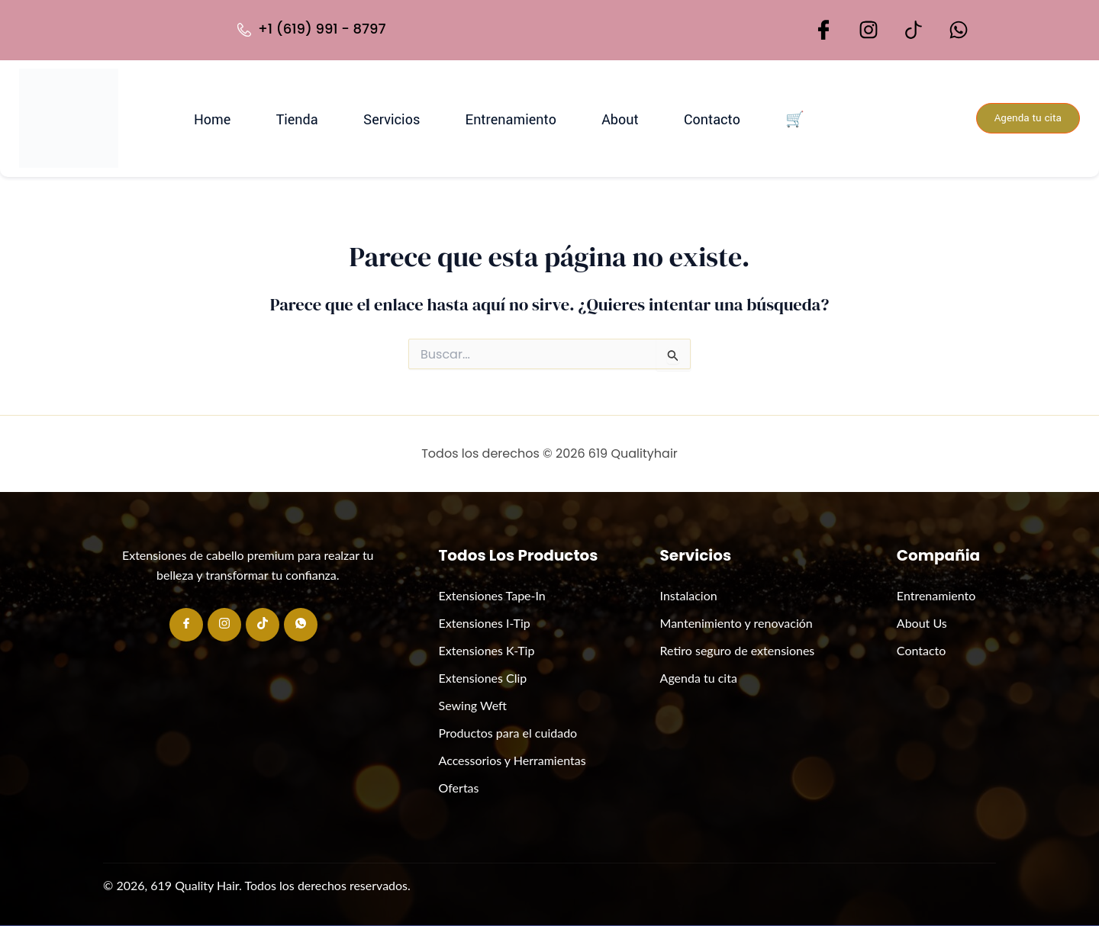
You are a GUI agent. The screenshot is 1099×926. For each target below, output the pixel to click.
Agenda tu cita (1022, 119)
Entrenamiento (488, 118)
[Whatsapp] (300, 624)
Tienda (305, 118)
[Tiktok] (262, 624)
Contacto (661, 118)
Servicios (384, 118)
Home (234, 118)
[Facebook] (186, 624)
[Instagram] (224, 624)
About (583, 118)
